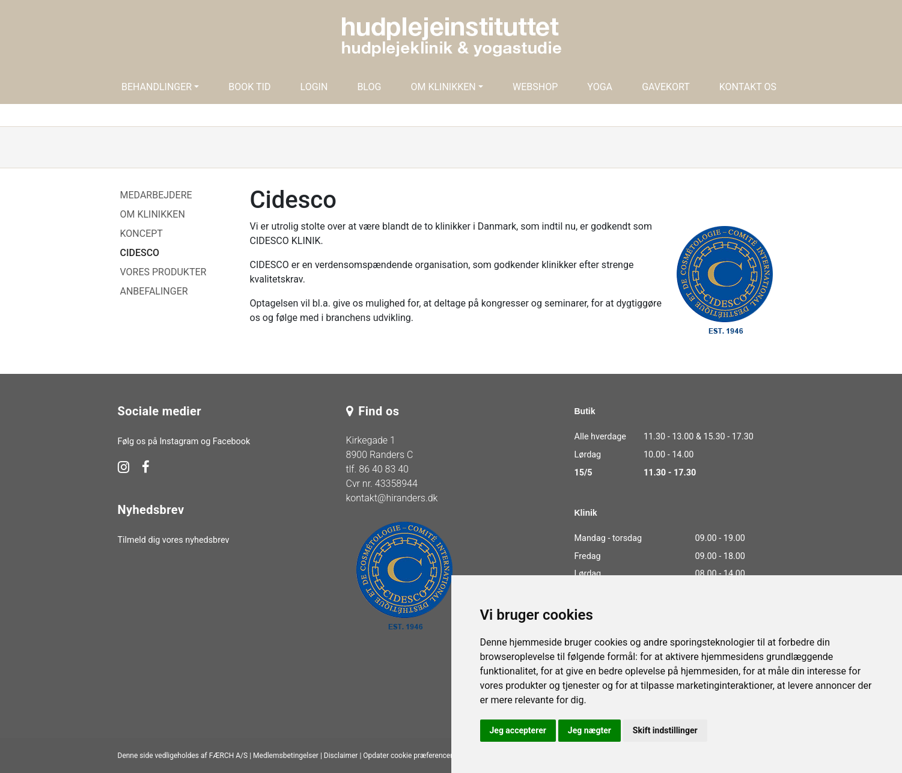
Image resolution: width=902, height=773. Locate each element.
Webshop (535, 87)
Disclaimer (341, 755)
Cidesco (140, 252)
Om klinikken (152, 214)
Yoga (599, 87)
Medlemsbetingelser (285, 755)
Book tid (249, 87)
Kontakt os (747, 87)
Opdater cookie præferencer (408, 755)
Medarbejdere (156, 195)
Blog (369, 87)
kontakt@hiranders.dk (392, 498)
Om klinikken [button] (442, 87)
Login (314, 87)
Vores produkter (163, 272)
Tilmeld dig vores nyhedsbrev (174, 540)
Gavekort (666, 87)
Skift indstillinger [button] (665, 730)
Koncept (141, 233)
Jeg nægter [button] (589, 730)
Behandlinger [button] (156, 87)
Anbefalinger (154, 291)
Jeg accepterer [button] (518, 730)
